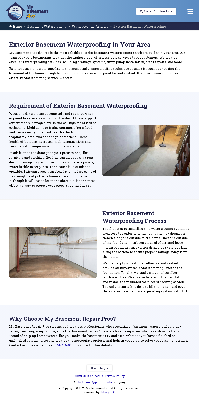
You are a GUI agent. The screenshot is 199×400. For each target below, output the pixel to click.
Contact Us (95, 376)
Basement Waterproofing (46, 26)
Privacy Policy (115, 376)
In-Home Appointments (95, 382)
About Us (80, 376)
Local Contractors (156, 11)
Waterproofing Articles (90, 26)
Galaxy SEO (107, 392)
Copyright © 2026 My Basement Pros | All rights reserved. (101, 388)
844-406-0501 (65, 345)
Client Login (99, 368)
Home (15, 26)
